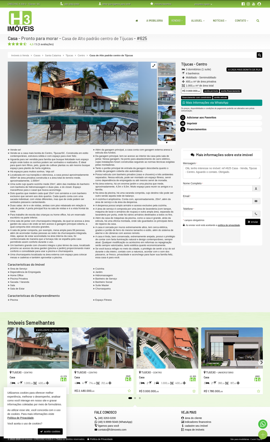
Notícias (219, 20)
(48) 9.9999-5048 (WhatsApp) (115, 421)
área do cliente (193, 418)
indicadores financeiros (198, 421)
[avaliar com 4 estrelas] (21, 44)
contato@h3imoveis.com (112, 429)
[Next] (261, 362)
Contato (241, 20)
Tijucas (187, 64)
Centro (201, 64)
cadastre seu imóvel (196, 425)
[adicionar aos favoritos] (129, 391)
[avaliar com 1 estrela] (9, 44)
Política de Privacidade (101, 439)
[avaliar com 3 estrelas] (17, 44)
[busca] (258, 20)
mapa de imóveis (194, 429)
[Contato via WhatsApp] (262, 424)
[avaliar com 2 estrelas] (13, 44)
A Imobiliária (154, 20)
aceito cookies (50, 431)
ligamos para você (108, 425)
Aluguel (198, 20)
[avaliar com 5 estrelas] (25, 44)
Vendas (177, 20)
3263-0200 (71, 4)
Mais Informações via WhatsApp (205, 102)
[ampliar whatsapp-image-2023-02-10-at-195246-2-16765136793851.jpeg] (73, 102)
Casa (13, 38)
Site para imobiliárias (239, 439)
